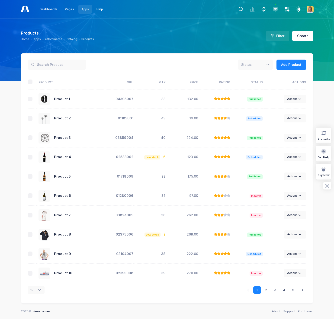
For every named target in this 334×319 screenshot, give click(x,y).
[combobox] (255, 65)
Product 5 (62, 176)
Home (25, 39)
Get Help (324, 153)
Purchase (305, 311)
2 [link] (266, 290)
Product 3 (62, 138)
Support (289, 311)
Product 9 (62, 254)
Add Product (291, 65)
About (276, 311)
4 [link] (284, 290)
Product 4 (62, 157)
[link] (302, 290)
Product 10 (63, 273)
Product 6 (62, 196)
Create (302, 36)
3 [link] (275, 290)
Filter (278, 36)
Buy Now (324, 171)
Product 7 (62, 215)
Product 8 (62, 234)
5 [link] (293, 290)
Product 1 (62, 99)
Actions (295, 99)
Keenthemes (42, 311)
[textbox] (246, 64)
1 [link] (257, 290)
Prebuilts (324, 135)
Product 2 (62, 118)
